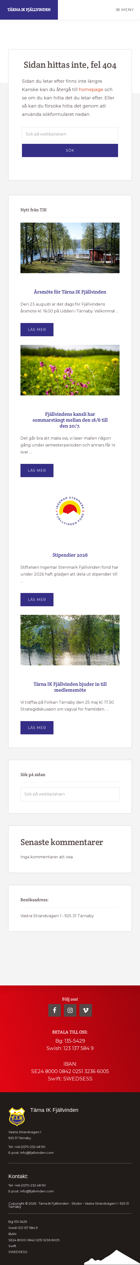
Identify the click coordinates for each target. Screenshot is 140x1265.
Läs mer (40, 331)
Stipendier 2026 (70, 555)
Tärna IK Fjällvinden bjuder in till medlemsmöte (70, 687)
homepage (91, 89)
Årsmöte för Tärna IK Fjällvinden (70, 292)
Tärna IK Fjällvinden (29, 9)
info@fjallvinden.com (37, 1153)
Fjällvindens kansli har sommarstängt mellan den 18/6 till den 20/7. (70, 420)
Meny (127, 9)
